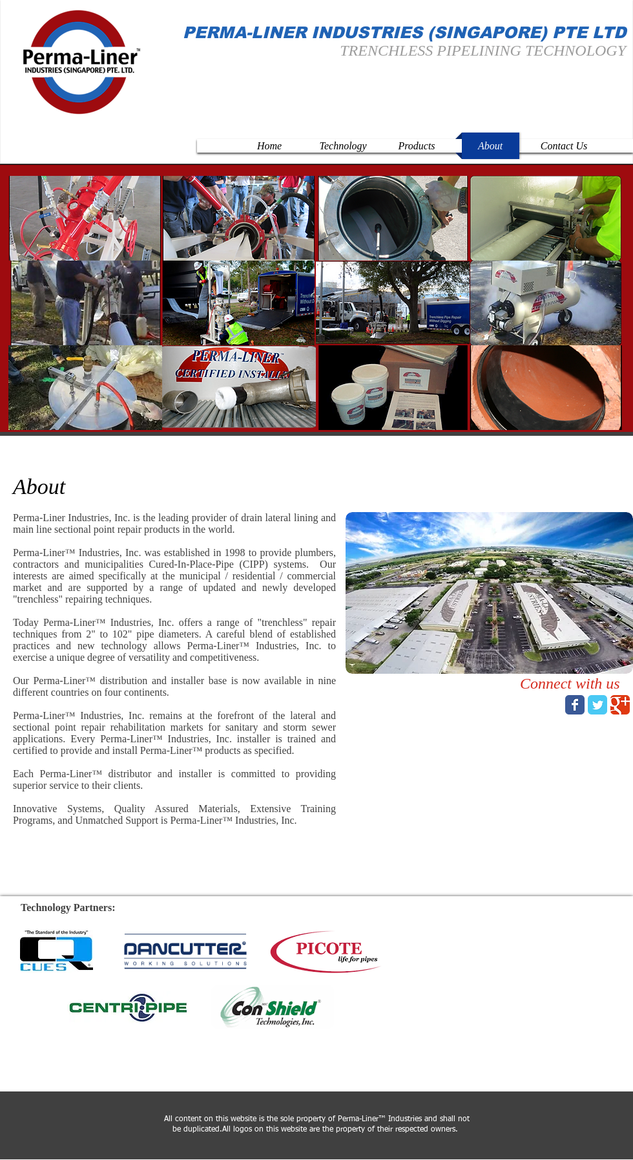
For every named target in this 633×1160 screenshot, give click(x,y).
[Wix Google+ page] (620, 704)
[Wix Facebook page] (575, 704)
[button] (85, 218)
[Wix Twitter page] (597, 704)
